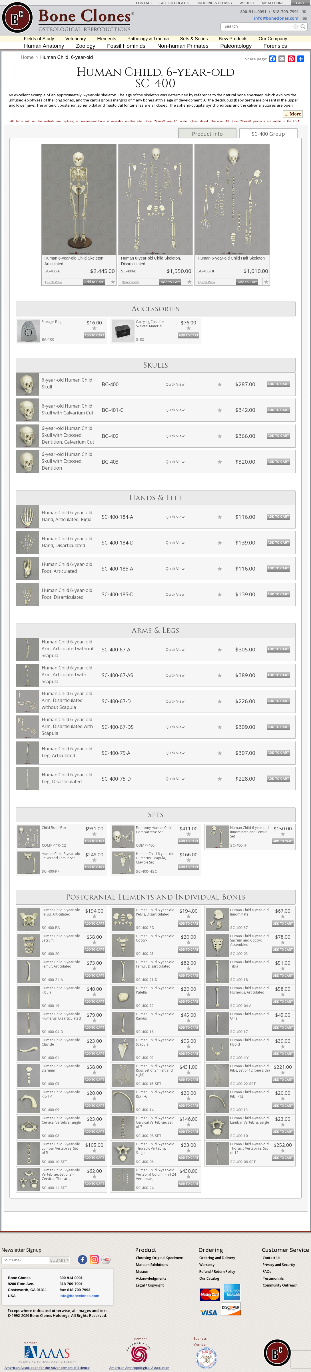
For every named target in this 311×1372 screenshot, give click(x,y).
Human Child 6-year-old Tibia (249, 964)
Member (30, 1343)
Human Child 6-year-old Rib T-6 (155, 1094)
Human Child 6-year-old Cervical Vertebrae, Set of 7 (155, 1122)
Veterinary (75, 38)
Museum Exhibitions (152, 1264)
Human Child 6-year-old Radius (155, 1016)
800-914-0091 (253, 11)
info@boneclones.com (276, 18)
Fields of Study (39, 38)
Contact (144, 3)
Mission (142, 1271)
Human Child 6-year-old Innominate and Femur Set (249, 832)
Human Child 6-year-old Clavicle (61, 1042)
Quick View (53, 282)
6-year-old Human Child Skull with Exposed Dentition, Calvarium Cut (68, 435)
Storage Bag (51, 321)
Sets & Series (194, 38)
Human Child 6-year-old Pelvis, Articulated (61, 912)
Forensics (275, 46)
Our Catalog (209, 1278)
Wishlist (247, 3)
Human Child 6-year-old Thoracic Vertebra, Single (155, 1148)
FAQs (267, 1271)
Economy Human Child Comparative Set (154, 829)
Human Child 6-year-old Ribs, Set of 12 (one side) (250, 1068)
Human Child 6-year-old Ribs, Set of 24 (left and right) (155, 1070)
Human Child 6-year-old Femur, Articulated (61, 964)
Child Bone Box (54, 827)
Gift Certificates (174, 3)
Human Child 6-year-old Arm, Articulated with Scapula (67, 675)
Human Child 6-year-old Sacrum (61, 938)
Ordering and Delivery (217, 1257)
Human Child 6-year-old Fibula (61, 990)
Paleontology (236, 46)
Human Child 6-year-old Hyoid (249, 1042)
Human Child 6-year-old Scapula (155, 1042)
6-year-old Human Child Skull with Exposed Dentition (67, 461)
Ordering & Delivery (214, 3)
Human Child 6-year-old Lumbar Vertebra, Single (249, 1120)
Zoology (85, 46)
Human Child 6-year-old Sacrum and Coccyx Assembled (249, 940)
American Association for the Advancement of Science (47, 1367)
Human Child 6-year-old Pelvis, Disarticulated (155, 912)
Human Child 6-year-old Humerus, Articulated (249, 990)
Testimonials (273, 1278)
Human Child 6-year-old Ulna (249, 1016)
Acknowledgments (151, 1278)
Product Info (207, 133)
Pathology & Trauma (148, 38)
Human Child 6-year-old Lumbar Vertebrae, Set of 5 (61, 1148)
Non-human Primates (182, 46)
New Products (233, 38)
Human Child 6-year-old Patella (155, 990)
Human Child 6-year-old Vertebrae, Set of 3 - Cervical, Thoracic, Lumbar (61, 1176)
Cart (300, 3)
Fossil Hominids (126, 46)
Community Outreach (280, 1285)
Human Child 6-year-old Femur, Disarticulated (155, 964)
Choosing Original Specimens (160, 1257)
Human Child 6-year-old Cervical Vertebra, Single (61, 1120)
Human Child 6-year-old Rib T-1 (61, 1094)
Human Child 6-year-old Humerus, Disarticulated (61, 1016)
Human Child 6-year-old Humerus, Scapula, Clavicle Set (155, 858)
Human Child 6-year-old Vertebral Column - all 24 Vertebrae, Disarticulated (156, 1176)
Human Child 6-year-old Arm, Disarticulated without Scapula (67, 700)
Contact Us (271, 1257)
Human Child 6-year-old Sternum (61, 1068)
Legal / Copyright (150, 1285)
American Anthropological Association (139, 1367)
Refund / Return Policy (217, 1271)
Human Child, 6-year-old (66, 57)
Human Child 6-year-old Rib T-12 (249, 1094)
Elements (106, 38)
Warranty (206, 1264)
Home (27, 57)
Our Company (273, 38)
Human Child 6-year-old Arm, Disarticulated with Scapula (67, 726)
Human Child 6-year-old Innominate (249, 912)
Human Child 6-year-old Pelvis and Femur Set (61, 855)
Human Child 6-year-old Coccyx (155, 938)
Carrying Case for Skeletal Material (150, 323)
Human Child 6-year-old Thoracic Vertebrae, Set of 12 (249, 1148)
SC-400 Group (268, 133)
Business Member (200, 1341)
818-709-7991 (285, 11)
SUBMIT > (59, 1260)
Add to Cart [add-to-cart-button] (93, 281)
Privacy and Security (279, 1264)
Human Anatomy (44, 46)
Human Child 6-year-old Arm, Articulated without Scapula (68, 649)
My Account (273, 3)
